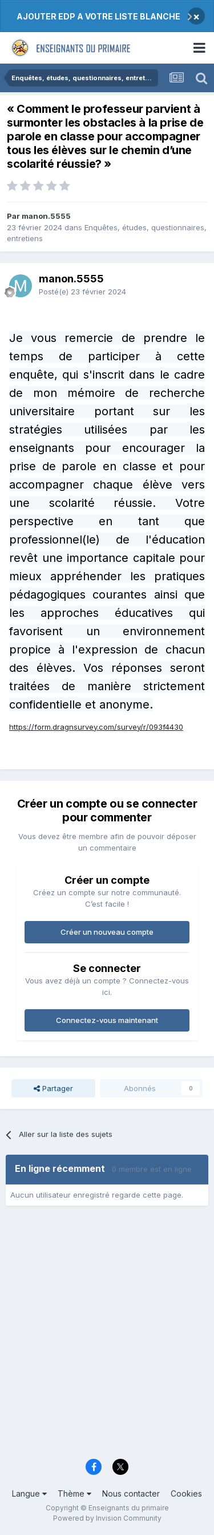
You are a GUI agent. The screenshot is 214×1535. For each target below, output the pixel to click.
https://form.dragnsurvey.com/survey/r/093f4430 (96, 726)
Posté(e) (82, 291)
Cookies (186, 1493)
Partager (53, 1088)
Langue (29, 1493)
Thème (74, 1493)
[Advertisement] (107, 1336)
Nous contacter (131, 1493)
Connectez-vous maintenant (107, 1020)
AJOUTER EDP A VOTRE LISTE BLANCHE (98, 16)
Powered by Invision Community (107, 1518)
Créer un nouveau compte (107, 931)
